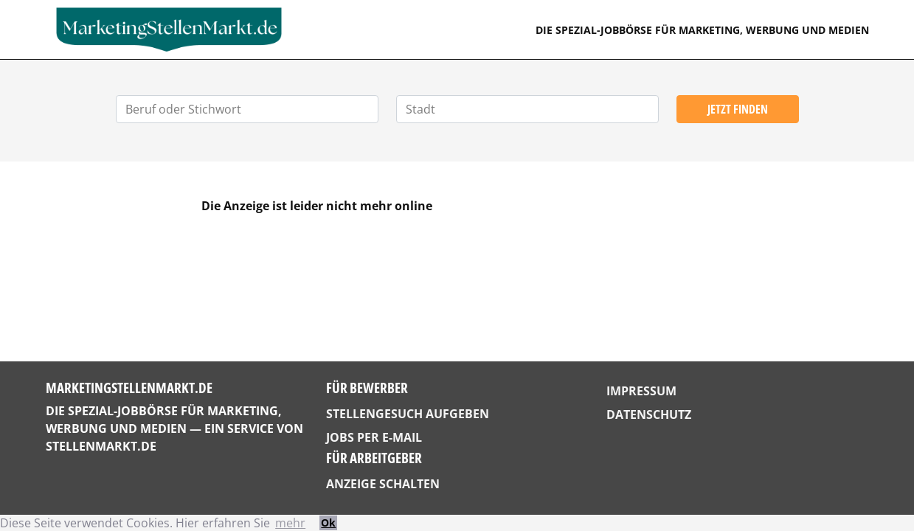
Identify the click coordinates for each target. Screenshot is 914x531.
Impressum (641, 391)
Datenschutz (648, 414)
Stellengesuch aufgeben (407, 414)
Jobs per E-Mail (374, 437)
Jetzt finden (737, 109)
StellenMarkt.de (101, 446)
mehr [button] (290, 523)
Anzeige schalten (383, 484)
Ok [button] (328, 523)
